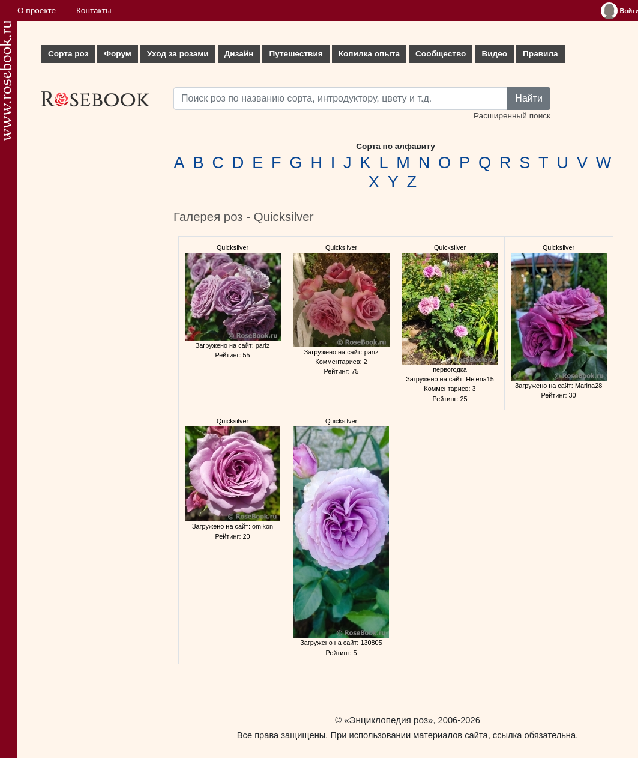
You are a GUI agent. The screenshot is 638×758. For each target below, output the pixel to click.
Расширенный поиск (512, 115)
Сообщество (440, 53)
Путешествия (295, 53)
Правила (540, 53)
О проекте (36, 10)
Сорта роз (68, 53)
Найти (529, 98)
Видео (494, 53)
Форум (117, 53)
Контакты (94, 10)
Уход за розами (178, 53)
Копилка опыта (369, 53)
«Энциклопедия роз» (388, 720)
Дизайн (239, 53)
